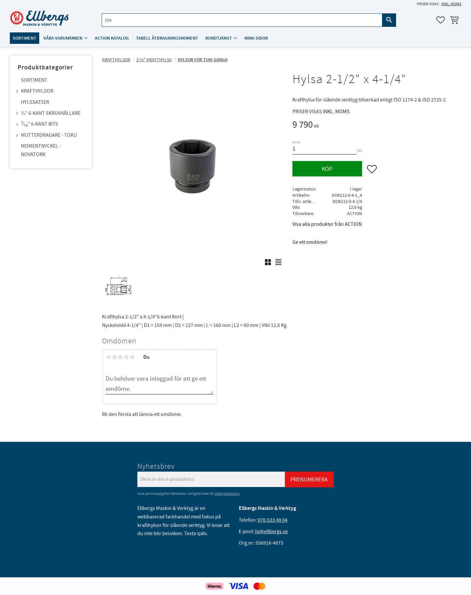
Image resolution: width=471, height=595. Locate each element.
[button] (440, 20)
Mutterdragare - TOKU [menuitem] (49, 135)
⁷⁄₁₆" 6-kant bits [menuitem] (39, 124)
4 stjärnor (126, 357)
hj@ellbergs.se (271, 531)
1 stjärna (109, 357)
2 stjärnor (114, 357)
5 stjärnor (132, 357)
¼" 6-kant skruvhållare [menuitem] (50, 113)
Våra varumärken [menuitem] (63, 38)
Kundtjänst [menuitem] (218, 38)
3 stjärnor (120, 357)
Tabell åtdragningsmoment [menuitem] (167, 38)
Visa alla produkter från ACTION (327, 224)
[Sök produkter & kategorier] (242, 20)
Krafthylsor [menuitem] (37, 91)
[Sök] (389, 20)
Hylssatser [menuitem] (35, 102)
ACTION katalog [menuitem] (112, 38)
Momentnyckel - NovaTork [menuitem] (41, 150)
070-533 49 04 (273, 520)
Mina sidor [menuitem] (256, 38)
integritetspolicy (227, 493)
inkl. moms (451, 4)
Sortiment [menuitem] (24, 38)
